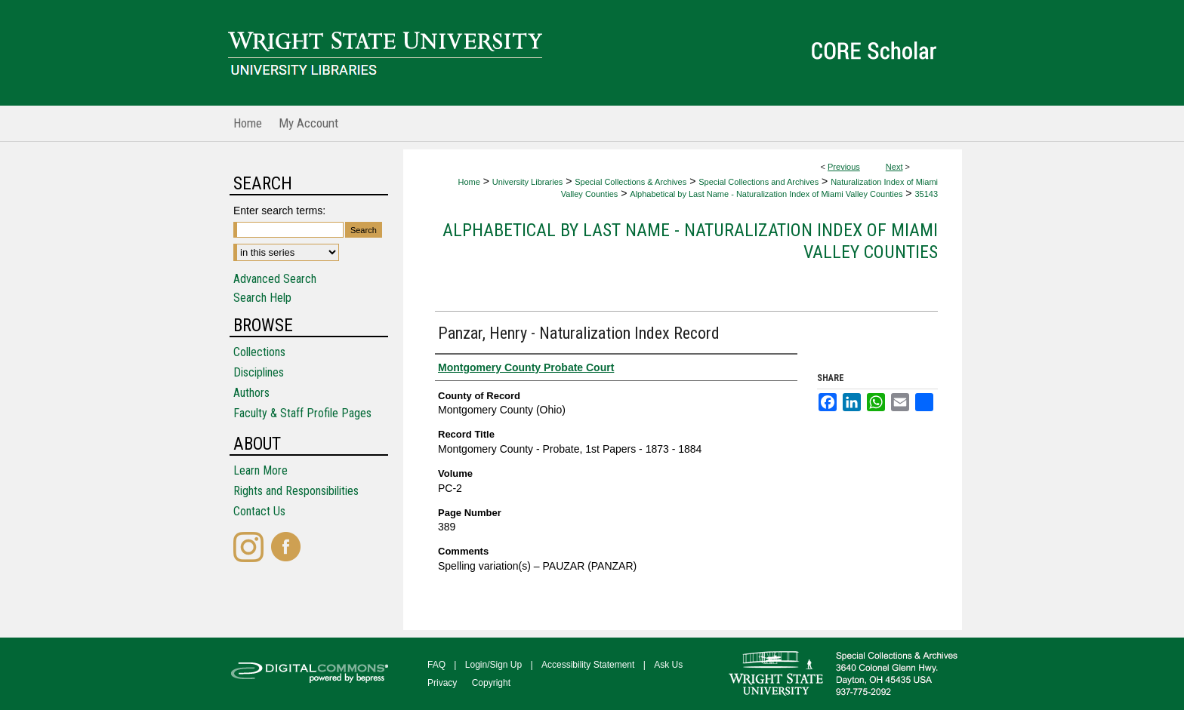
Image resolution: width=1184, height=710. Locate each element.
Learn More (260, 470)
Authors (251, 393)
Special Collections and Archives (758, 181)
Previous (844, 166)
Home (468, 181)
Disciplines (258, 372)
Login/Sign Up (493, 664)
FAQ (436, 664)
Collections (259, 352)
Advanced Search (274, 279)
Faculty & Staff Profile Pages (302, 413)
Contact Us (259, 511)
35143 (926, 193)
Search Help (262, 297)
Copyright (491, 683)
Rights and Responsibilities (296, 491)
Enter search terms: (279, 210)
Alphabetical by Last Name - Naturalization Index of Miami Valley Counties (766, 193)
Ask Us (668, 664)
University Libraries (527, 181)
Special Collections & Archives (630, 181)
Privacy (442, 683)
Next (894, 166)
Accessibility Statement (587, 664)
